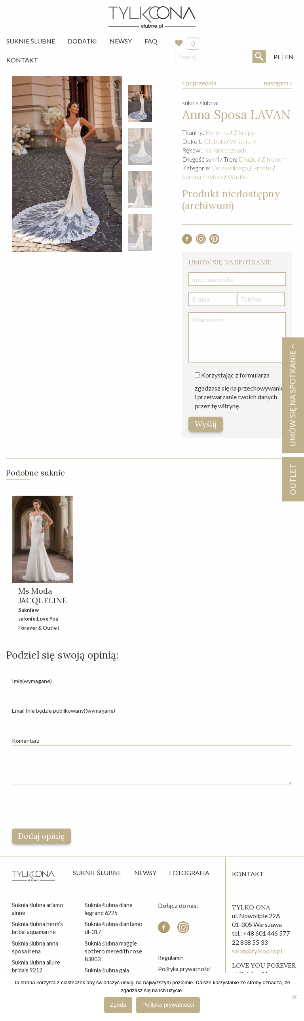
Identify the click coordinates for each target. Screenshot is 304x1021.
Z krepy (244, 132)
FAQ (150, 41)
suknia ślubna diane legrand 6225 (109, 909)
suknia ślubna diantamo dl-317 (113, 928)
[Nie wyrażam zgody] (294, 997)
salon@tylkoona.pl (257, 951)
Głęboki (214, 141)
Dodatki (82, 41)
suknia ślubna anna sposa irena (35, 947)
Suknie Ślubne (30, 41)
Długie (247, 159)
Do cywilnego (230, 168)
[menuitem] (30, 41)
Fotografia (189, 872)
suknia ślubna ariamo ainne (37, 909)
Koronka (217, 132)
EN (289, 56)
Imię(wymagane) (32, 681)
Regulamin (171, 958)
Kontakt (22, 60)
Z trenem (274, 159)
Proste (262, 168)
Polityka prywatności (184, 969)
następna (278, 83)
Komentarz (25, 740)
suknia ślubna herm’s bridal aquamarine (37, 928)
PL (277, 56)
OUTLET (292, 479)
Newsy (121, 41)
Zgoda (118, 1005)
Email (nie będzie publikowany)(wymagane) (63, 710)
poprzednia (199, 83)
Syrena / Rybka (202, 176)
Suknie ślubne (97, 872)
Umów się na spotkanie (292, 395)
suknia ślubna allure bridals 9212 (36, 966)
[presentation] (72, 806)
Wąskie (238, 176)
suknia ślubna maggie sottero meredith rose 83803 (113, 951)
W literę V (243, 141)
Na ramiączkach (224, 150)
